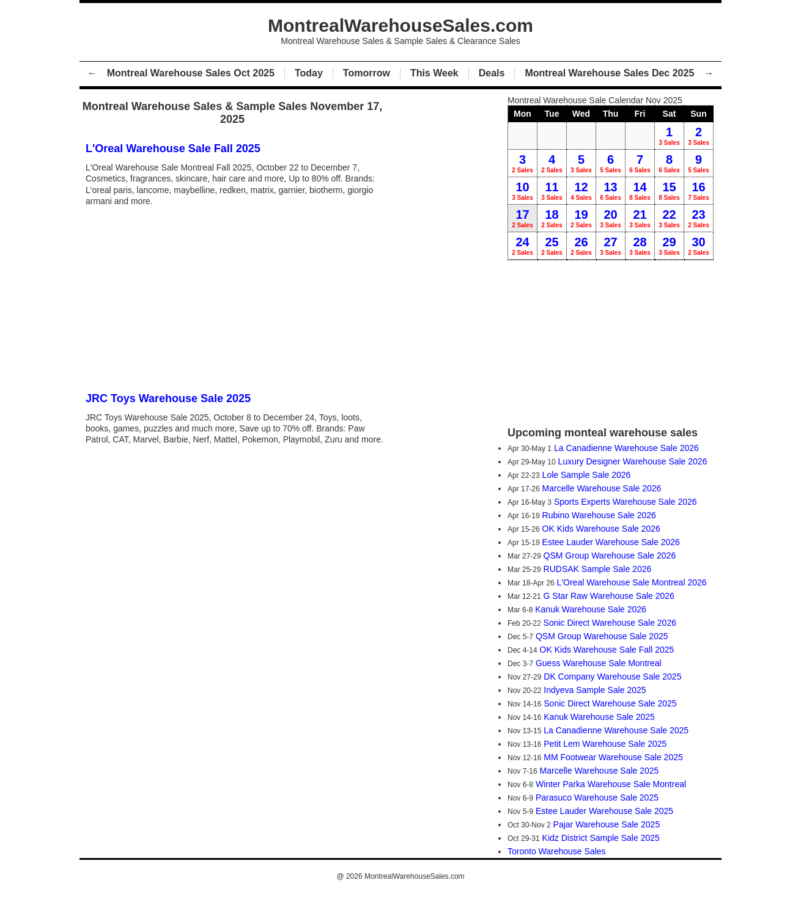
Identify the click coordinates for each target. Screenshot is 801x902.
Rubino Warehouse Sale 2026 (599, 515)
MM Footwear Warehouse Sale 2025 (613, 757)
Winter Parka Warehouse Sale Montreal (611, 784)
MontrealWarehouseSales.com (414, 876)
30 (698, 245)
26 (581, 245)
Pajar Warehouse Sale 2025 (606, 824)
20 (610, 218)
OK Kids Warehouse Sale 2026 (601, 529)
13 (610, 190)
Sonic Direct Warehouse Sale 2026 (610, 623)
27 (610, 245)
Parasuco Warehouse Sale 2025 (597, 797)
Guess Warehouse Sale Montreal (599, 663)
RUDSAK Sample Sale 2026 (598, 569)
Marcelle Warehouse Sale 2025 (599, 771)
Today (309, 73)
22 (669, 218)
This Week (434, 73)
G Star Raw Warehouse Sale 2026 (609, 596)
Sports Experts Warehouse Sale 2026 (625, 502)
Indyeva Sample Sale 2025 (595, 690)
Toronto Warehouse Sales (557, 851)
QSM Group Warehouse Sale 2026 (610, 555)
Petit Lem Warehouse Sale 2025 (605, 744)
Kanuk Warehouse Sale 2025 (599, 717)
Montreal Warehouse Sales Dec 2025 (609, 73)
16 (698, 190)
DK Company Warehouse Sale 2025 (612, 676)
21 (640, 218)
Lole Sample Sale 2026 (586, 475)
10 (522, 190)
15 (669, 190)
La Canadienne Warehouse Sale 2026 (626, 448)
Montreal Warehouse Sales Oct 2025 (191, 73)
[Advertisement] (235, 298)
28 (640, 245)
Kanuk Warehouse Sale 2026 (590, 609)
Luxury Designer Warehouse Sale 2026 (632, 461)
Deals (492, 73)
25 (551, 245)
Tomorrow (366, 73)
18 (551, 218)
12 (581, 190)
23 (698, 218)
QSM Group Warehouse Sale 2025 (602, 636)
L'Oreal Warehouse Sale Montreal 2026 (632, 582)
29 (669, 245)
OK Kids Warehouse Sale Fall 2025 (607, 649)
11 (551, 190)
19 (581, 218)
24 (522, 245)
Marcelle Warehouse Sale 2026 (602, 488)
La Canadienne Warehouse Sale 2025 (616, 730)
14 (640, 190)
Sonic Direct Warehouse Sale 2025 (610, 703)
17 (522, 218)
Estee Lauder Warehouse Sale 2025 (604, 811)
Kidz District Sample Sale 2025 (601, 838)
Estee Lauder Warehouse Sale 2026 (611, 542)
